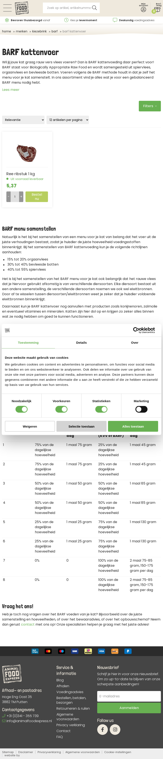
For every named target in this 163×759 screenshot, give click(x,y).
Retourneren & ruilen (73, 708)
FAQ (59, 737)
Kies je (80, 20)
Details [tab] (81, 342)
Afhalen (62, 686)
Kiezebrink (39, 31)
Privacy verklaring (70, 725)
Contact (63, 731)
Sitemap (8, 752)
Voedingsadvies (69, 692)
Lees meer (11, 89)
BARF (55, 31)
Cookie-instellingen (117, 752)
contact (28, 624)
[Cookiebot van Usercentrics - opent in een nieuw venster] (139, 330)
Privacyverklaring (49, 752)
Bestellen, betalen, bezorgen (71, 700)
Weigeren (30, 426)
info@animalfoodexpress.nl (27, 721)
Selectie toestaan (82, 426)
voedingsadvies (134, 20)
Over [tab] (134, 342)
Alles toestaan (133, 426)
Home (6, 31)
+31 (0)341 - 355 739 (20, 715)
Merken (21, 31)
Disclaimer (25, 752)
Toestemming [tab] (28, 342)
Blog (60, 680)
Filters (150, 106)
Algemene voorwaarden (67, 717)
